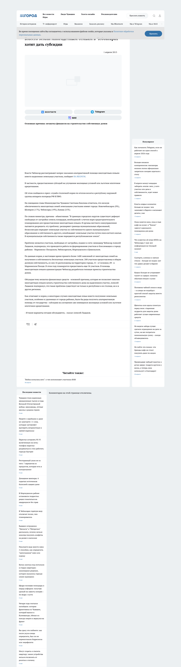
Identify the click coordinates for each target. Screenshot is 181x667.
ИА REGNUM (79, 176)
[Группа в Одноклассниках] (123, 578)
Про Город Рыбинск (62, 577)
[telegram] (36, 324)
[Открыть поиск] (154, 15)
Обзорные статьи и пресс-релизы (86, 594)
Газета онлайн (88, 14)
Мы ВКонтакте (117, 24)
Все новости (48, 14)
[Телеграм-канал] (98, 112)
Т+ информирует (50, 24)
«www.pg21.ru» (32, 601)
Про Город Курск (41, 577)
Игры (45, 17)
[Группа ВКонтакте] (49, 112)
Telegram (19, 591)
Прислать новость (137, 15)
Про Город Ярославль (24, 577)
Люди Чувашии (68, 14)
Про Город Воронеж (82, 574)
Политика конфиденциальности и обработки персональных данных (38, 633)
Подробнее (77, 630)
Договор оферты (51, 594)
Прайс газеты (21, 597)
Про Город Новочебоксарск (25, 574)
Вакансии (79, 24)
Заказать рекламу (96, 24)
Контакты (78, 591)
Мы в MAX (153, 24)
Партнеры (78, 597)
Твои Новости (40, 574)
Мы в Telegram (136, 24)
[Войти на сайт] (159, 15)
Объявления (20, 594)
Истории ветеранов (28, 24)
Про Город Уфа (81, 577)
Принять (153, 34)
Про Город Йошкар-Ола (64, 574)
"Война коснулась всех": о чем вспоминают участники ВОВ (73, 381)
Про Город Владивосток (44, 582)
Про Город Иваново (102, 574)
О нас (47, 591)
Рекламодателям (109, 14)
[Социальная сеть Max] (73, 117)
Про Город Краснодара (63, 582)
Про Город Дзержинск (24, 582)
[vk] (28, 324)
